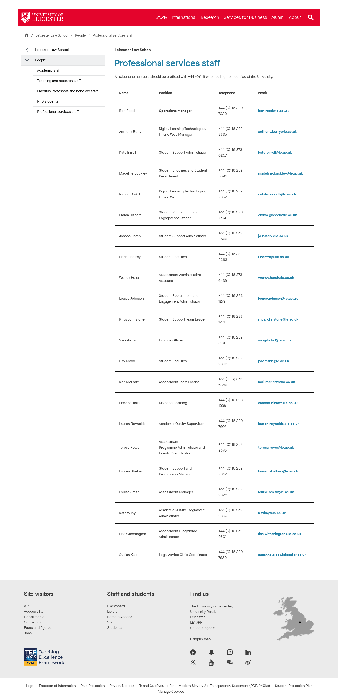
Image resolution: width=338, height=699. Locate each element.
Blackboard (116, 606)
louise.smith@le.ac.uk (276, 492)
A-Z (26, 606)
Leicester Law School (52, 35)
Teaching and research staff (59, 80)
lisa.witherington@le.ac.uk (279, 533)
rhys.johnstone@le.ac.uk (278, 319)
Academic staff (48, 70)
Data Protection (92, 685)
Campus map (200, 639)
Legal (30, 685)
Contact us (32, 622)
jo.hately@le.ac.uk (273, 236)
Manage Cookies (171, 691)
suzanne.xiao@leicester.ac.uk (282, 554)
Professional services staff (58, 111)
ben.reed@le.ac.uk (273, 110)
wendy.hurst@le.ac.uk (276, 277)
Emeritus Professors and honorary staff (67, 91)
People (81, 35)
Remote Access (119, 616)
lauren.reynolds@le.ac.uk (279, 423)
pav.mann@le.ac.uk (273, 361)
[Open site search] (311, 17)
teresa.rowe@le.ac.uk (276, 447)
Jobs (28, 633)
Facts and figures (37, 627)
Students (114, 627)
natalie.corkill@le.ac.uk (277, 194)
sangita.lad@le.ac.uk (275, 340)
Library (112, 611)
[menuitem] (161, 17)
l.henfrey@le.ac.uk (273, 256)
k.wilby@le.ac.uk (272, 513)
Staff (111, 622)
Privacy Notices (121, 685)
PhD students (47, 101)
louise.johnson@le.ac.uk (278, 298)
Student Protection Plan (293, 685)
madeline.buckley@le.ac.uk (280, 173)
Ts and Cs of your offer (156, 685)
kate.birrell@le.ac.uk (275, 152)
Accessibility (33, 611)
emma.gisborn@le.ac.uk (277, 215)
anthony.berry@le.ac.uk (277, 131)
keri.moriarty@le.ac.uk (276, 382)
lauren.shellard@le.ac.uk (278, 471)
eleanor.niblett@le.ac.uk (278, 402)
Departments (34, 616)
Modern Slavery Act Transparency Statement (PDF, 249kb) (224, 685)
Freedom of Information (57, 685)
